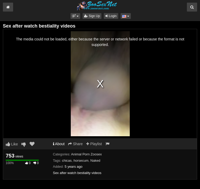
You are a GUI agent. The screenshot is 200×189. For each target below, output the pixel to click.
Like (12, 144)
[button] (75, 16)
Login (111, 16)
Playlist (94, 144)
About (59, 144)
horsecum (81, 160)
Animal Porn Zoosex (86, 154)
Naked (95, 160)
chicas (67, 160)
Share (75, 144)
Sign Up (92, 16)
